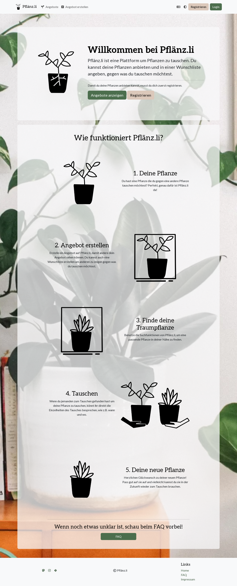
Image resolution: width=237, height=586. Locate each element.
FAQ (118, 536)
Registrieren (198, 7)
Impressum (188, 579)
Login (215, 7)
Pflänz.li (26, 7)
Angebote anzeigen (107, 95)
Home (185, 570)
